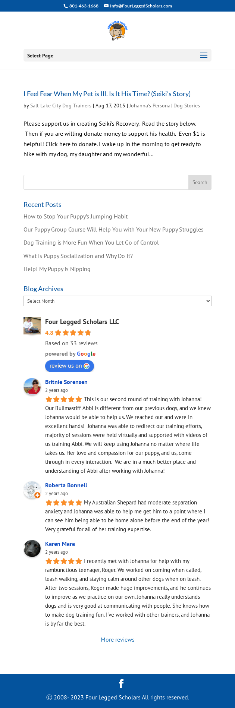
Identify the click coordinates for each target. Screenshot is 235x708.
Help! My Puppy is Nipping (57, 269)
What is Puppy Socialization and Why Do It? (78, 255)
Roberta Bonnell (66, 485)
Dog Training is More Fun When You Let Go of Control (91, 242)
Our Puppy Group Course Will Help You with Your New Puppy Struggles (114, 229)
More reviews (118, 639)
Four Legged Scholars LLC (82, 321)
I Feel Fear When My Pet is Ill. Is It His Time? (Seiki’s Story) (107, 93)
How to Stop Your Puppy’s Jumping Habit (76, 216)
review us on (70, 365)
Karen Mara (60, 543)
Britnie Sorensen (66, 382)
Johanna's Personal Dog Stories (164, 105)
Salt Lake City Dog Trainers (60, 105)
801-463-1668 (83, 6)
